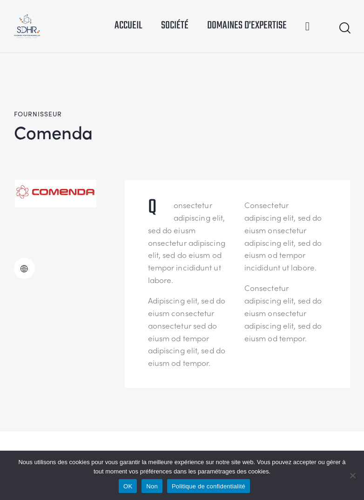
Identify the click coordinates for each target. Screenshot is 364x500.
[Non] (352, 475)
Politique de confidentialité (208, 486)
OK (127, 486)
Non (152, 486)
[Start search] (344, 28)
